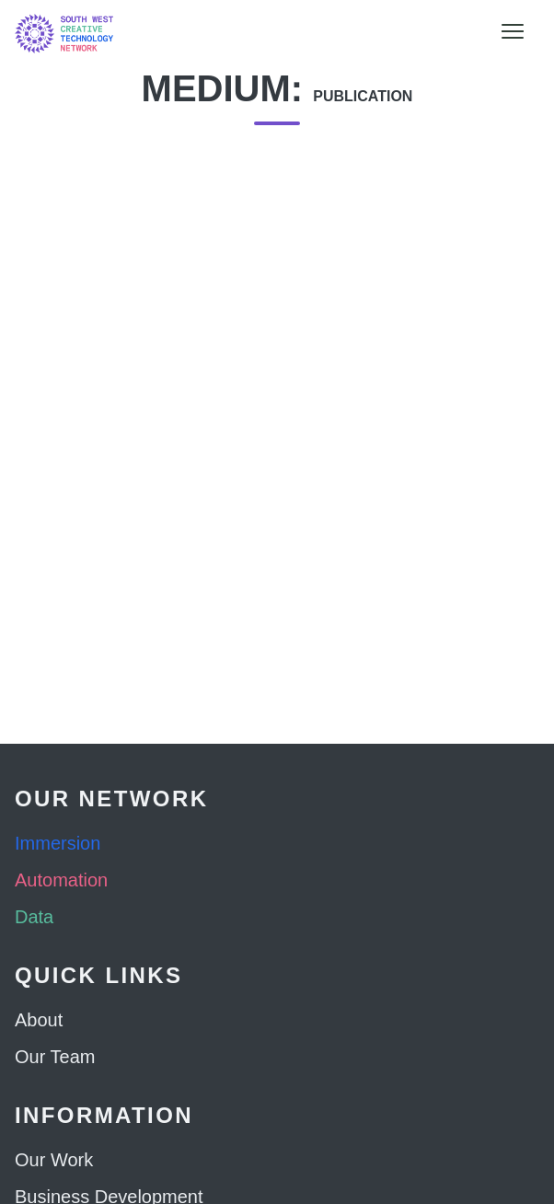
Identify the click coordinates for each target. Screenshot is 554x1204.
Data (34, 917)
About (39, 1020)
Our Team (55, 1057)
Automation (61, 880)
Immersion (57, 843)
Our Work (54, 1160)
